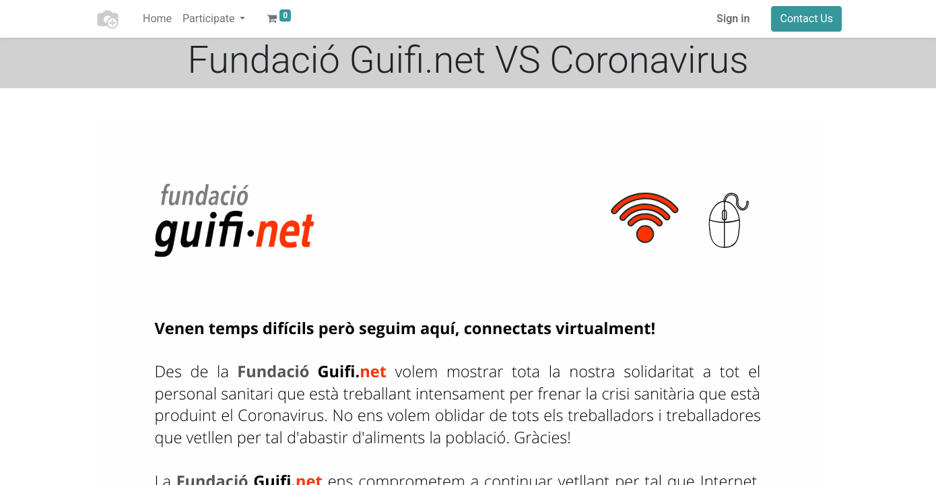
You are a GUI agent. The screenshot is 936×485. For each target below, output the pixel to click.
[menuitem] (157, 18)
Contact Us (806, 18)
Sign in (732, 18)
